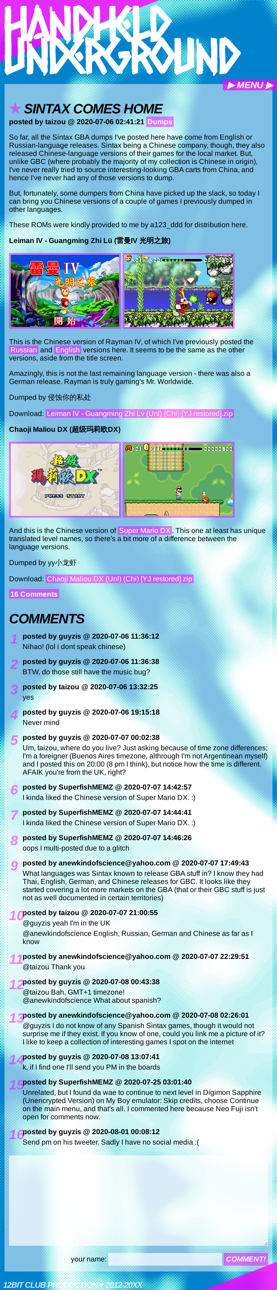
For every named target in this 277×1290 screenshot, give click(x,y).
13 (13, 1018)
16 (13, 1134)
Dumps (160, 122)
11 (13, 959)
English (67, 350)
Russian (23, 350)
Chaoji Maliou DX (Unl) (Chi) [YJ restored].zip (119, 579)
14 (13, 1059)
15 (13, 1085)
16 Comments (34, 594)
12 (13, 984)
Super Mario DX (145, 530)
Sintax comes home (93, 108)
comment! (246, 1259)
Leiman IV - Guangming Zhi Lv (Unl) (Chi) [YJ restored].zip (140, 413)
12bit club (24, 1285)
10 (13, 915)
